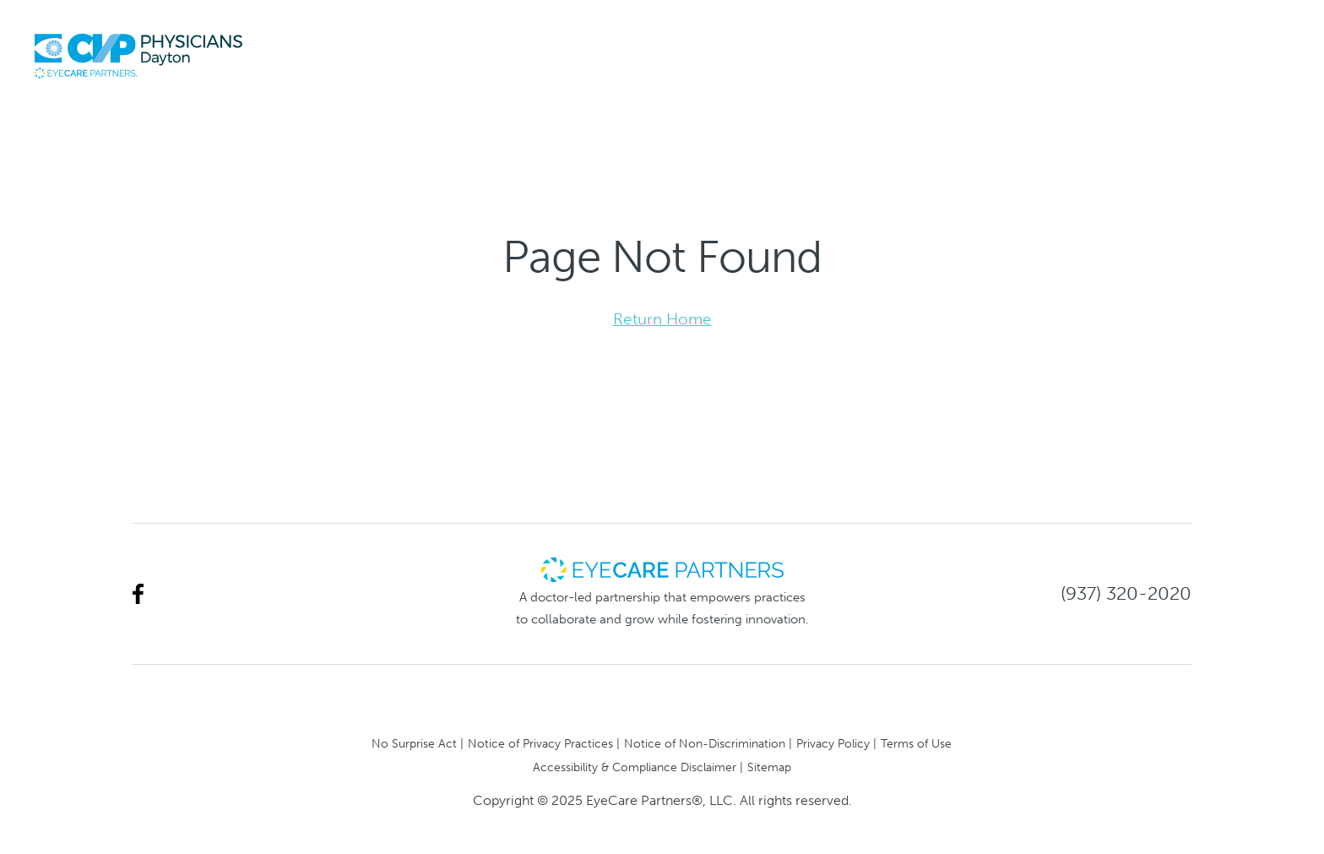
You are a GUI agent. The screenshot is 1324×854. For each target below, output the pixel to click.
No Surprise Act (414, 743)
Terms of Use (916, 743)
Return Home (662, 319)
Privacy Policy (833, 743)
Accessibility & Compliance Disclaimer (634, 767)
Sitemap (769, 767)
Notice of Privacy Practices (540, 743)
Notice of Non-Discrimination (704, 743)
